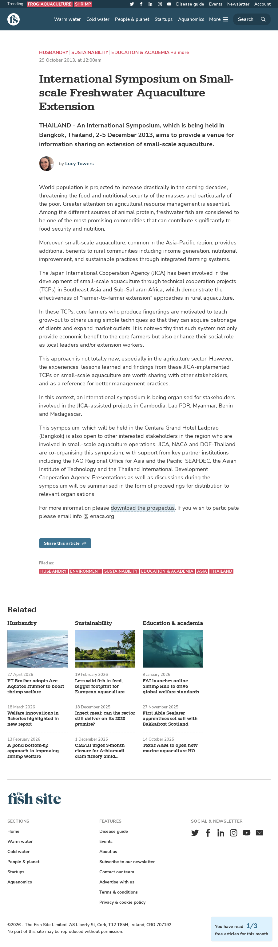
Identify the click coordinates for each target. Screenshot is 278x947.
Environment (85, 571)
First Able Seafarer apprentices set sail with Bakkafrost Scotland (170, 719)
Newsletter (238, 4)
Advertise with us (116, 882)
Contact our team (116, 872)
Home (13, 831)
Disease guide (190, 4)
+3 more (180, 52)
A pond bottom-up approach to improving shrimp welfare (33, 751)
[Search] (252, 19)
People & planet (132, 19)
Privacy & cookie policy (122, 902)
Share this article (65, 543)
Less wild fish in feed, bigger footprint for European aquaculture (100, 686)
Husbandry (53, 52)
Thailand (221, 571)
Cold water (97, 19)
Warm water (67, 19)
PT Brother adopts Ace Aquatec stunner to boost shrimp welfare (35, 686)
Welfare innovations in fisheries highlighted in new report (33, 719)
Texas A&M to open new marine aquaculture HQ (170, 748)
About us (108, 852)
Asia (202, 571)
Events (215, 4)
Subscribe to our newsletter (127, 862)
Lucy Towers (79, 163)
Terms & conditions (118, 892)
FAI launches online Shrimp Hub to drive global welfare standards (171, 686)
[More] (218, 19)
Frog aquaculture (49, 4)
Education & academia (140, 52)
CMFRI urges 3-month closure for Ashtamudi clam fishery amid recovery (100, 751)
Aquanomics (191, 19)
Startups (164, 19)
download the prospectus (143, 508)
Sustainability (89, 52)
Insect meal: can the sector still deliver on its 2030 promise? (105, 719)
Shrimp (83, 4)
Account (262, 4)
